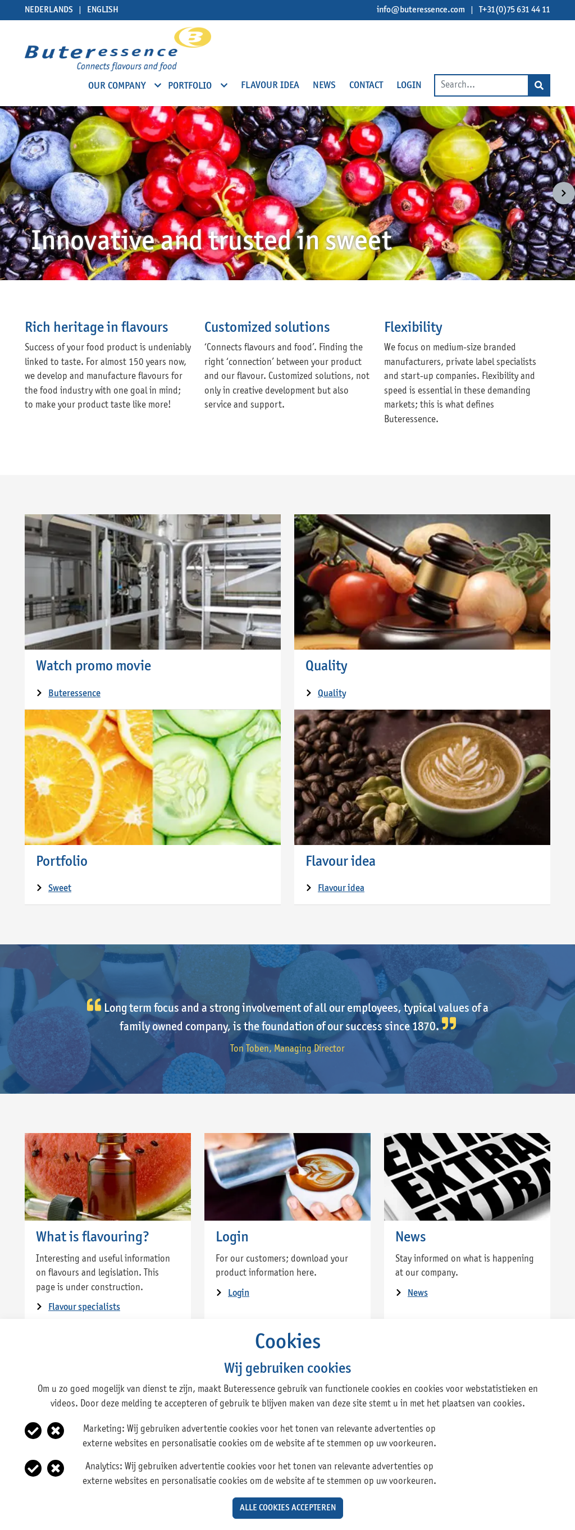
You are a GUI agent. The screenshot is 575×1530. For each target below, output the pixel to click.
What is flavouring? (92, 1237)
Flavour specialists (84, 1307)
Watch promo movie (93, 666)
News (410, 1237)
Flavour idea (340, 862)
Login (232, 1237)
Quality (326, 666)
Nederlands (49, 10)
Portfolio (62, 862)
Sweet (59, 888)
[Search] (539, 85)
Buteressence (74, 693)
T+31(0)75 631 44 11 (514, 10)
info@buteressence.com (421, 10)
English (102, 10)
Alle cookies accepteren (288, 1508)
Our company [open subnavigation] (118, 85)
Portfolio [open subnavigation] (191, 85)
